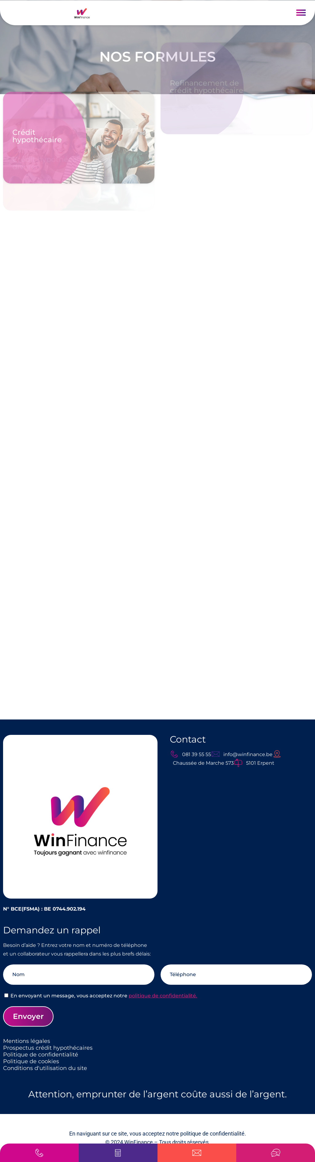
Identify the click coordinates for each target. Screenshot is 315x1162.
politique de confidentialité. (163, 996)
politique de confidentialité (212, 1133)
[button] (301, 13)
